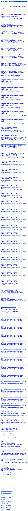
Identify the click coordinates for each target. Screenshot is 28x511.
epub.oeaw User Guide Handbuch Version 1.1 (8, 307)
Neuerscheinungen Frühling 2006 (6, 478)
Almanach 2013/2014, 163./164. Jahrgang (8, 108)
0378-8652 (2, 8)
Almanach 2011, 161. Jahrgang (6, 84)
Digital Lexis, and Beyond (5, 298)
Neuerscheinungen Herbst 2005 (6, 476)
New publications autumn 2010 (6, 497)
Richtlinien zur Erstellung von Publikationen (8, 443)
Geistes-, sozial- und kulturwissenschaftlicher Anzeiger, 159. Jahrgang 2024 (13, 415)
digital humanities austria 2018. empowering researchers (10, 291)
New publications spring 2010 (6, 495)
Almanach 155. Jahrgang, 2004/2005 (7, 39)
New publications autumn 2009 (6, 493)
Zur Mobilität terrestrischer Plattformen (7, 468)
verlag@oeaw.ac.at (23, 6)
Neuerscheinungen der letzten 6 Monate (7, 431)
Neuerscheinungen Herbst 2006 (6, 480)
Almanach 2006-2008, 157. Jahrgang (7, 55)
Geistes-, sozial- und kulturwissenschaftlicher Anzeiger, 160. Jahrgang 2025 (13, 424)
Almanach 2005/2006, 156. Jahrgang (7, 47)
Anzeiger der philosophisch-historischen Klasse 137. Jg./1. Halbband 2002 (13, 137)
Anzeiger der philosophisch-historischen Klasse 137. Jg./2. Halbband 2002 (13, 144)
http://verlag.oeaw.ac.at (13, 6)
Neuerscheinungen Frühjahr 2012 (6, 505)
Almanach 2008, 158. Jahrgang (6, 62)
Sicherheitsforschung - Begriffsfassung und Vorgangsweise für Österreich (13, 458)
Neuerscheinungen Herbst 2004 (6, 472)
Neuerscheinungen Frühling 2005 (6, 474)
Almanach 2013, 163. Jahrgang (6, 100)
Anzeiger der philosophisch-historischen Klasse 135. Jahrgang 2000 (12, 123)
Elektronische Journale (4, 303)
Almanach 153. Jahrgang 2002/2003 (7, 24)
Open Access (3, 499)
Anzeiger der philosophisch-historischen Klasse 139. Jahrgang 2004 (12, 157)
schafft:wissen (3, 447)
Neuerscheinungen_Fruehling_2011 (7, 501)
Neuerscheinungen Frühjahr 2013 (6, 509)
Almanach (2, 17)
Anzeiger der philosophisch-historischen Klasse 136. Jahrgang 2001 (12, 130)
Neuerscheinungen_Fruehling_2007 (7, 482)
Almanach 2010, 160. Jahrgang (6, 76)
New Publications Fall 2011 (5, 503)
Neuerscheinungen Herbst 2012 (6, 433)
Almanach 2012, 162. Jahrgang (6, 92)
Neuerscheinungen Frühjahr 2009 (6, 491)
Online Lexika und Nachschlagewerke (7, 435)
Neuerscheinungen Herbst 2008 (6, 489)
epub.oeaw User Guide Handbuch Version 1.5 (8, 312)
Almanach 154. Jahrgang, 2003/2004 (7, 31)
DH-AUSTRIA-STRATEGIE (5, 284)
